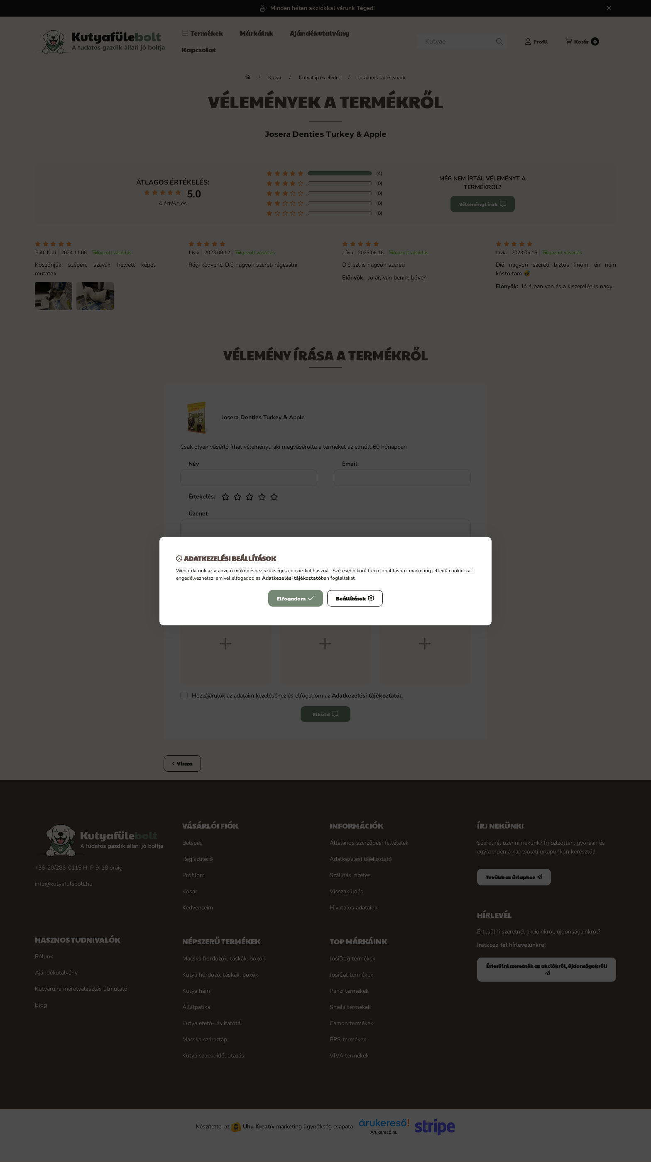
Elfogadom (295, 598)
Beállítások (355, 598)
